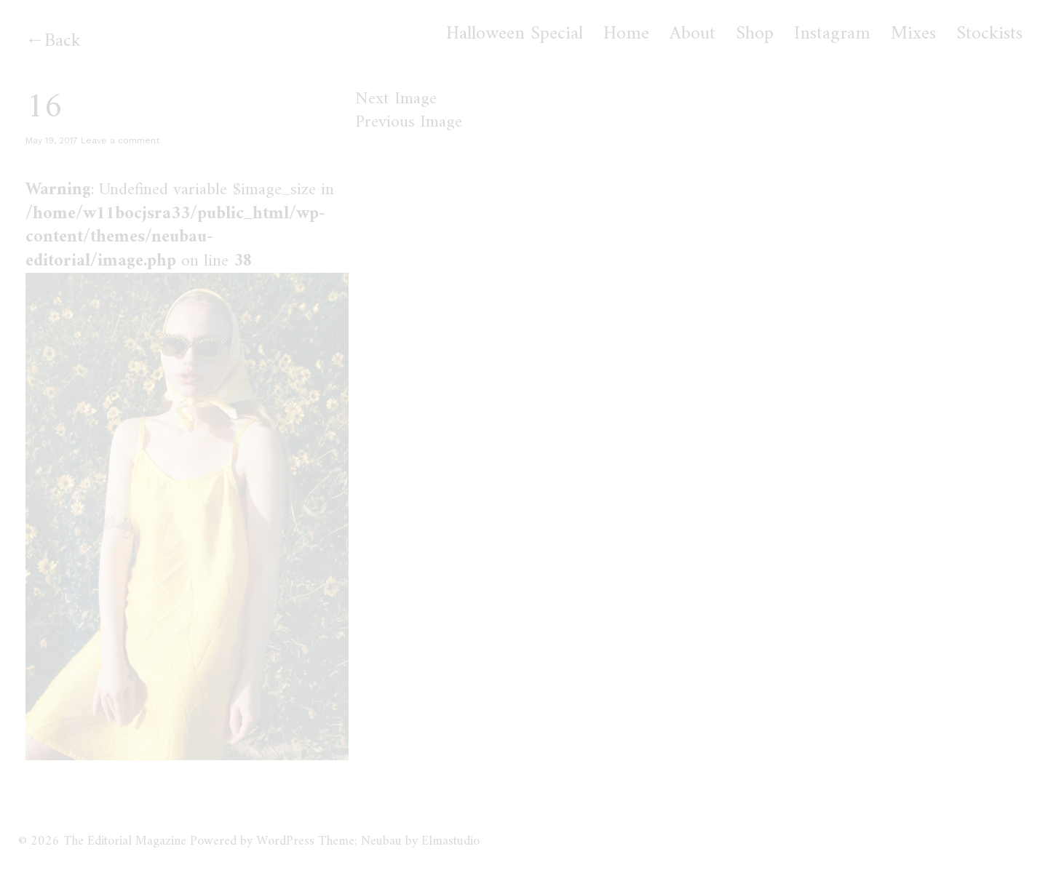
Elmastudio (450, 841)
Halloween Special (514, 34)
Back (62, 41)
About (692, 34)
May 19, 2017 (51, 140)
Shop (755, 34)
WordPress (285, 841)
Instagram (832, 34)
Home (626, 34)
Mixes (913, 34)
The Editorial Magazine (124, 841)
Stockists (989, 34)
